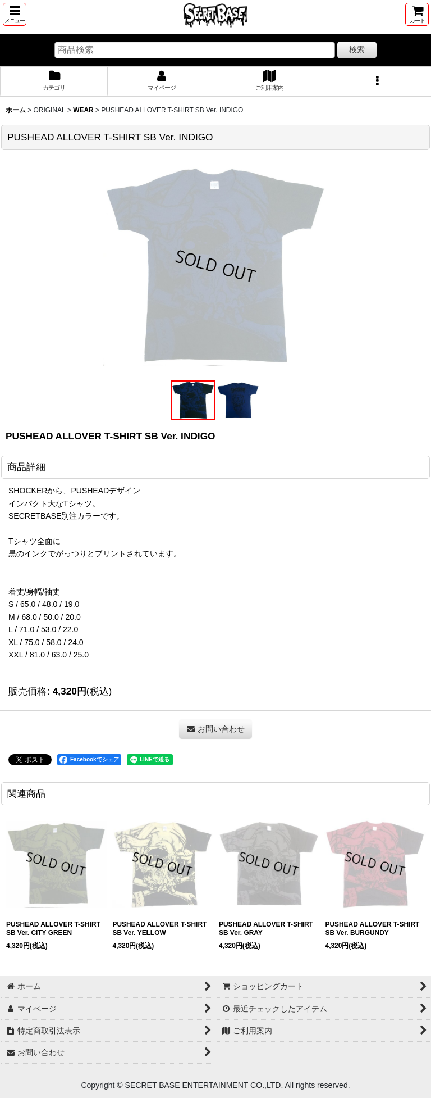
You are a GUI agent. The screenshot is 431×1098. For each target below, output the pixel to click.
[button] (14, 14)
